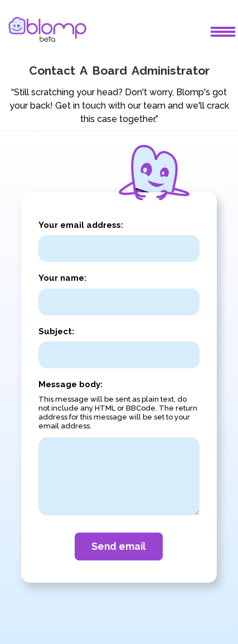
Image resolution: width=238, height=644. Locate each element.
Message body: (70, 384)
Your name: (62, 278)
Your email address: (80, 225)
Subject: (56, 331)
